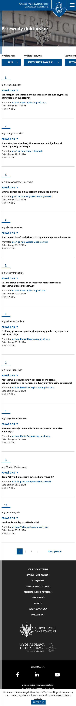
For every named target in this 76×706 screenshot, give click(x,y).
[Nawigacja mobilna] (72, 5)
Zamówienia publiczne (38, 575)
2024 (10, 62)
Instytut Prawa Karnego (45, 62)
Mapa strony (38, 615)
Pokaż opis (8, 90)
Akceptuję (38, 702)
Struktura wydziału (38, 569)
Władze (38, 603)
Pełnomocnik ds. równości (38, 592)
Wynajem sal (38, 580)
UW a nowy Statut (38, 609)
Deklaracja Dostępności (38, 586)
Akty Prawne (38, 597)
